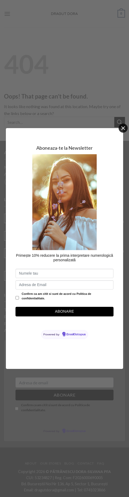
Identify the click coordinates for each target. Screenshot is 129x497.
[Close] (123, 128)
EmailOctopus (76, 334)
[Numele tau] (64, 273)
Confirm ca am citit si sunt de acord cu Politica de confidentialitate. (56, 296)
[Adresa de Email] (64, 285)
